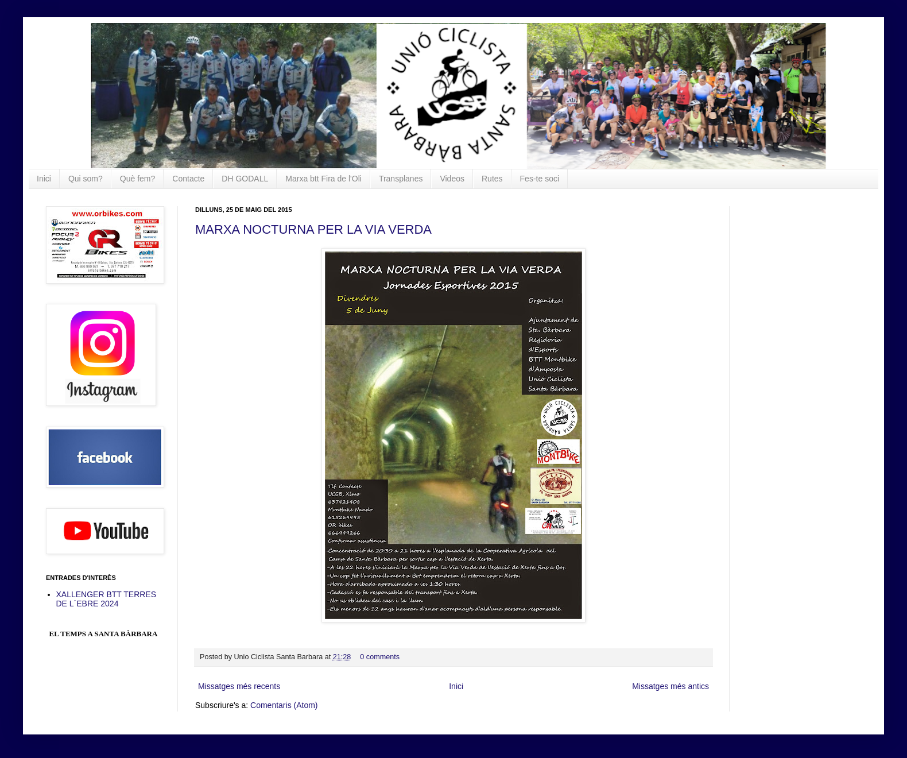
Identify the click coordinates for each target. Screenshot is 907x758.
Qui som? (85, 178)
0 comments (380, 657)
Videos (452, 178)
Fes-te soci (539, 178)
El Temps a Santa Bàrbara (103, 633)
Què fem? (137, 178)
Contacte (188, 178)
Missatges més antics (670, 686)
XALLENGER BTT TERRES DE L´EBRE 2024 (106, 599)
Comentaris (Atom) (283, 705)
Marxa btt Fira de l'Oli (323, 178)
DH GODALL (245, 178)
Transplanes (401, 178)
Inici (44, 178)
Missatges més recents (239, 686)
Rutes (492, 178)
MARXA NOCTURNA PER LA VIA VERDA (313, 229)
